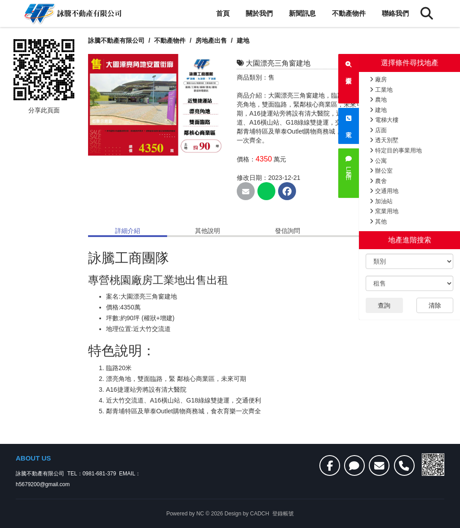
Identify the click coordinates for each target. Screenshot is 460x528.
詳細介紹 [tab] (127, 230)
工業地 (381, 89)
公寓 (378, 160)
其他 (378, 221)
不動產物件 (349, 13)
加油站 (381, 201)
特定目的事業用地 (396, 150)
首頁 (223, 13)
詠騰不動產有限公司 (116, 40)
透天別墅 (384, 140)
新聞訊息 (302, 13)
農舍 (378, 181)
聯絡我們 (395, 13)
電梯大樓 (384, 119)
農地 (378, 99)
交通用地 (384, 191)
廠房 (378, 79)
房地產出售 (212, 40)
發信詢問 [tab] (287, 230)
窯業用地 (384, 211)
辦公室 (381, 170)
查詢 (384, 305)
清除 (435, 305)
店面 (378, 130)
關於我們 (259, 13)
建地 (378, 110)
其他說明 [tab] (207, 230)
